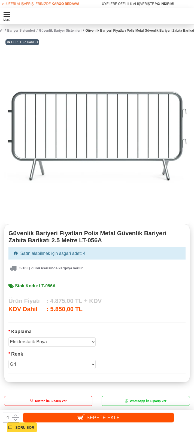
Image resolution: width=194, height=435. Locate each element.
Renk (17, 354)
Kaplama (21, 331)
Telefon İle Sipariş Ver (51, 401)
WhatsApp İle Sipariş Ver (148, 401)
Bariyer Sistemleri (21, 30)
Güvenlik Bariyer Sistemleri (60, 30)
